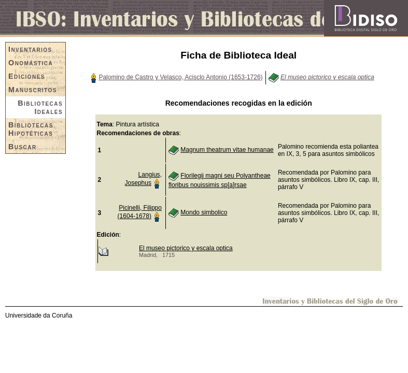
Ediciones (26, 76)
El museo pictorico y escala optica (186, 248)
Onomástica (30, 63)
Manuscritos (32, 89)
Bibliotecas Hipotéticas (30, 129)
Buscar (22, 146)
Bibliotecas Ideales (40, 107)
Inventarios (30, 49)
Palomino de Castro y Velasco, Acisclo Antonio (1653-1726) (180, 77)
